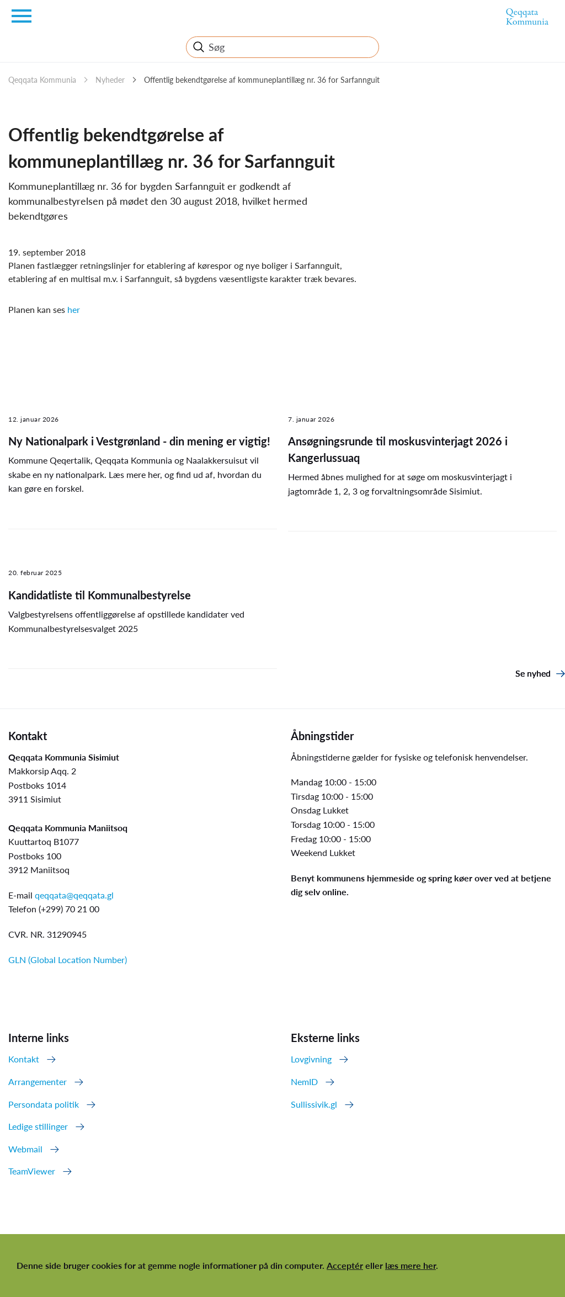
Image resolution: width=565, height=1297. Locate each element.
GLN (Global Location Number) (67, 959)
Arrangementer (37, 1081)
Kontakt (23, 1059)
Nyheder (110, 79)
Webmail (25, 1149)
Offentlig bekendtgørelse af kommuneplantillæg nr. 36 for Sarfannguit (262, 79)
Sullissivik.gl (314, 1104)
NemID (304, 1081)
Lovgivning (311, 1059)
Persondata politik (43, 1104)
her (73, 309)
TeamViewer (31, 1171)
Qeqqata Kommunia (42, 79)
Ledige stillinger (38, 1126)
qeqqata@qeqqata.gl (74, 895)
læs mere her (410, 1265)
